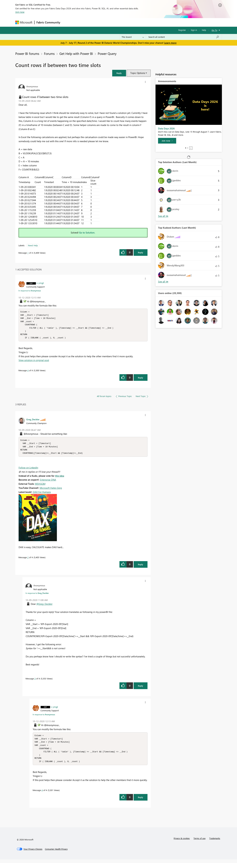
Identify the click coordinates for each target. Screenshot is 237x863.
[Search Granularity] (133, 37)
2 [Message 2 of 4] (28, 559)
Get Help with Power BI (76, 53)
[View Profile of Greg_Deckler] (32, 420)
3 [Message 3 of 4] (35, 680)
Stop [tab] (190, 148)
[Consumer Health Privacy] (56, 852)
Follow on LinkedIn (28, 469)
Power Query (107, 53)
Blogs (122, 22)
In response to (29, 290)
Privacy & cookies (182, 842)
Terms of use (199, 842)
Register (182, 30)
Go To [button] (214, 30)
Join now (19, 12)
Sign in (194, 30)
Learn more (170, 42)
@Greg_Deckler (44, 606)
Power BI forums (27, 53)
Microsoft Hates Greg (51, 490)
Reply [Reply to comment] (140, 379)
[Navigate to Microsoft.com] (23, 22)
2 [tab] (187, 148)
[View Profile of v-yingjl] (40, 282)
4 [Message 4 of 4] (28, 371)
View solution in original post (34, 361)
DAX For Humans (42, 494)
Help (204, 30)
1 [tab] (185, 148)
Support (147, 22)
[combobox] (184, 37)
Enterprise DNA (48, 481)
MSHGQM (40, 486)
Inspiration (81, 22)
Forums (67, 22)
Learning (134, 22)
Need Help (33, 245)
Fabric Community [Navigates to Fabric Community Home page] (48, 22)
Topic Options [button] (137, 73)
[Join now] (167, 141)
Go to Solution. (87, 232)
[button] (119, 73)
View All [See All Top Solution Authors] (163, 216)
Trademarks (214, 842)
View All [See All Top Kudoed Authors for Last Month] (163, 281)
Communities (108, 22)
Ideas (94, 22)
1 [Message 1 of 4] (28, 252)
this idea (59, 478)
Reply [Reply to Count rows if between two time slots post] (140, 252)
